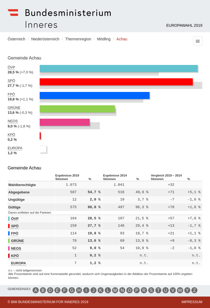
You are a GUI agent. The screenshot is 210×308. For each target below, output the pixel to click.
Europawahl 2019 (184, 25)
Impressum (192, 302)
